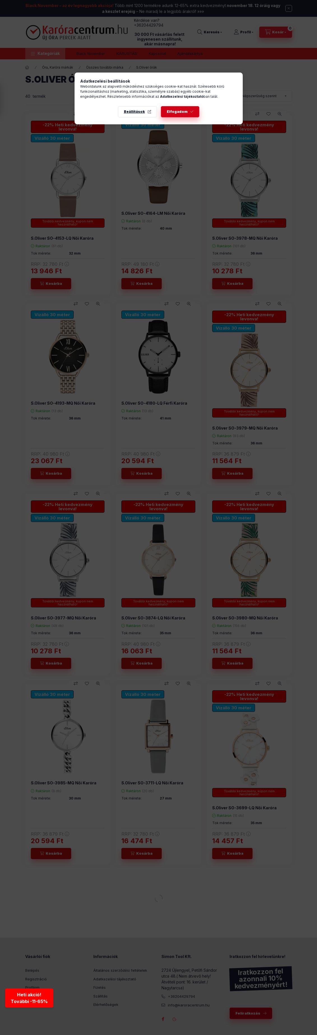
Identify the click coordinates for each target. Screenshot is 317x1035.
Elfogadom (177, 111)
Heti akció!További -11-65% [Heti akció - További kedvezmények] (29, 997)
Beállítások (134, 111)
